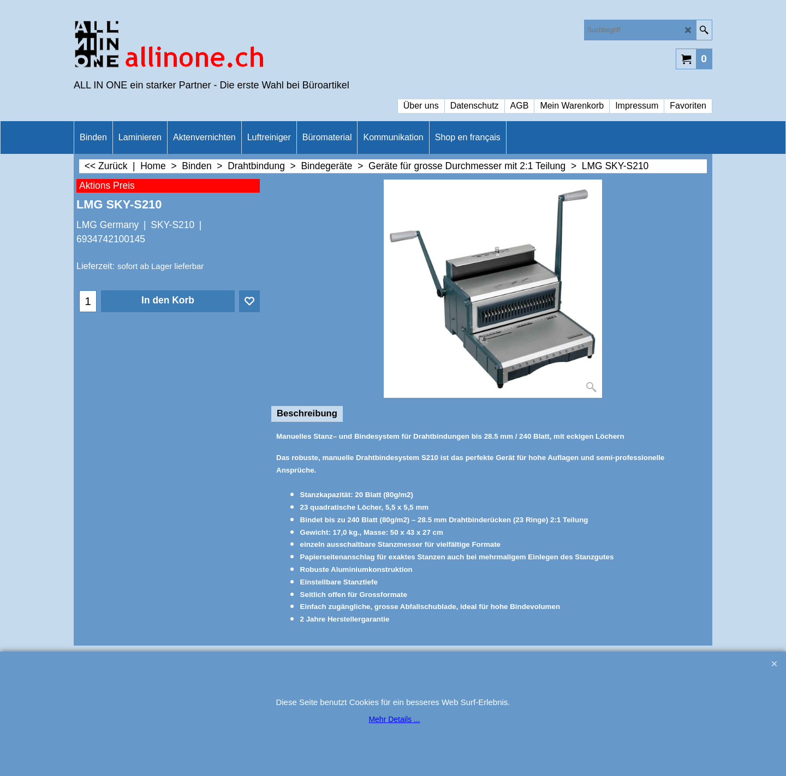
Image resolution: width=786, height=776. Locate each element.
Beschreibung (307, 413)
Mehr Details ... (394, 719)
